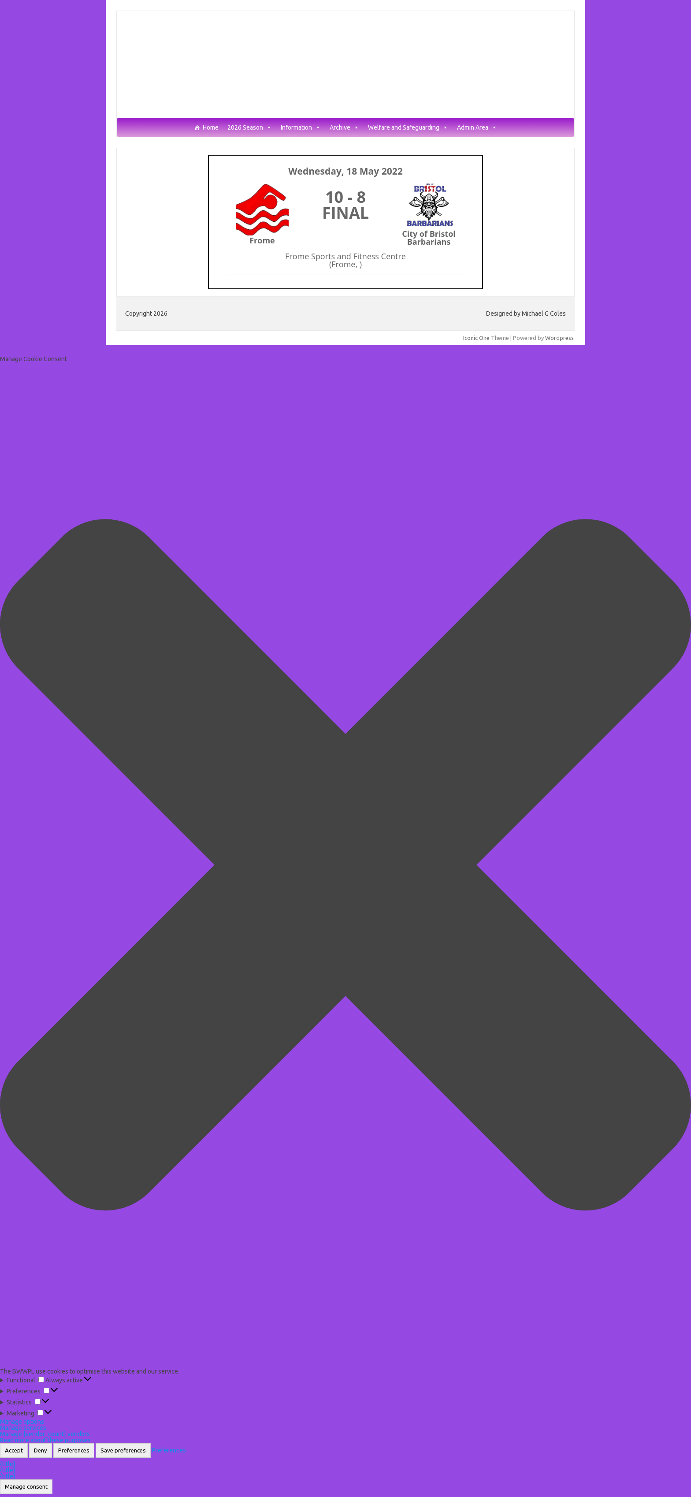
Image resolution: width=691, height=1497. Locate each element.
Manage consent (26, 1486)
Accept (14, 1450)
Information (301, 127)
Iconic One (476, 338)
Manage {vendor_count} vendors (45, 1433)
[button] (345, 865)
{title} (7, 1463)
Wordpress (559, 338)
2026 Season (249, 127)
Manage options (22, 1421)
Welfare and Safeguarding (408, 127)
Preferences (73, 1450)
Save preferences (123, 1450)
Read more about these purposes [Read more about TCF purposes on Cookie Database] (45, 1440)
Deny (40, 1450)
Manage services (23, 1427)
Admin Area (477, 127)
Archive (344, 127)
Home (211, 127)
